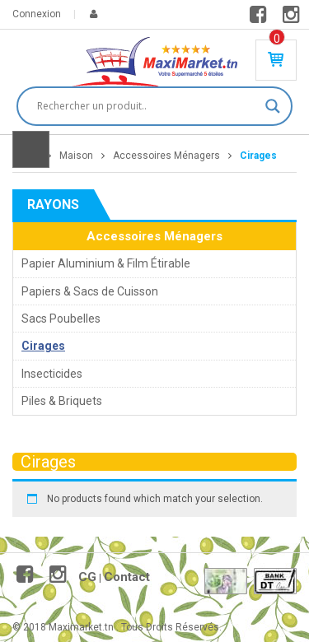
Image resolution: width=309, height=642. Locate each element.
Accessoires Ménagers (166, 155)
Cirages (43, 345)
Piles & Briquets (61, 400)
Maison (76, 155)
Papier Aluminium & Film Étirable (105, 263)
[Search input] (147, 106)
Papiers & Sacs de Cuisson (89, 291)
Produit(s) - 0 (276, 38)
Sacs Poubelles (61, 318)
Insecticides (51, 373)
